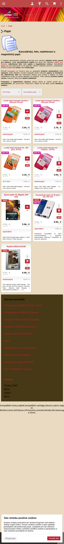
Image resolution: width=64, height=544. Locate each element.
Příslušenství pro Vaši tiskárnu (20, 348)
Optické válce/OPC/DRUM (18, 333)
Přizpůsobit (10, 538)
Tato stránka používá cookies (20, 518)
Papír (7, 340)
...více (22, 290)
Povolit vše (54, 538)
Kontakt (8, 379)
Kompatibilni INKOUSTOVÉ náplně (23, 305)
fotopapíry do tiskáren (16, 71)
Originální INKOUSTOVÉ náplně (21, 319)
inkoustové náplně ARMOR (18, 362)
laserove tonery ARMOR (17, 355)
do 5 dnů (6, 181)
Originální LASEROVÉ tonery (20, 326)
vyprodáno (7, 232)
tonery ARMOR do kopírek (18, 369)
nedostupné (8, 134)
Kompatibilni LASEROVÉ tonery (21, 312)
